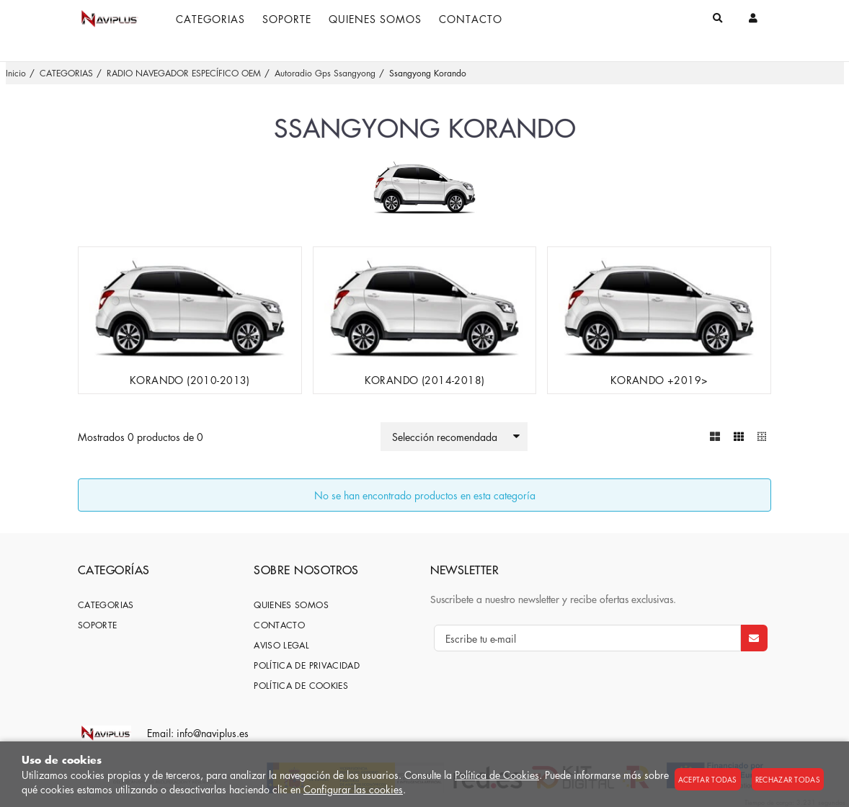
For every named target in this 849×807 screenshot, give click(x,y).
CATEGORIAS (106, 605)
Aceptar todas (707, 779)
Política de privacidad (307, 665)
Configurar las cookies (353, 789)
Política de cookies (301, 685)
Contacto (279, 625)
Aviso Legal (281, 645)
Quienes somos (291, 605)
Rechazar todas (787, 779)
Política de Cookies (497, 774)
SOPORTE (97, 625)
